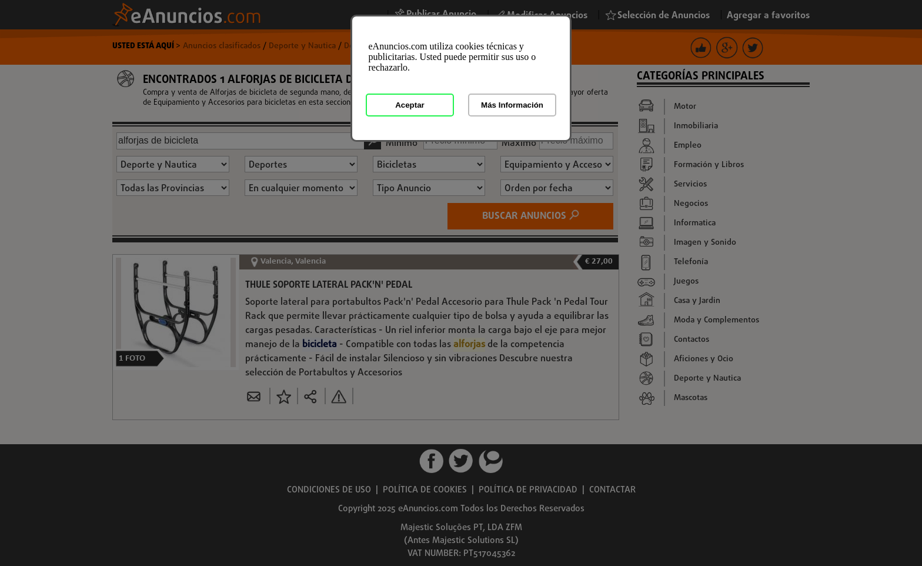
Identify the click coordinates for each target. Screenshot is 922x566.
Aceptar (410, 105)
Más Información (512, 105)
